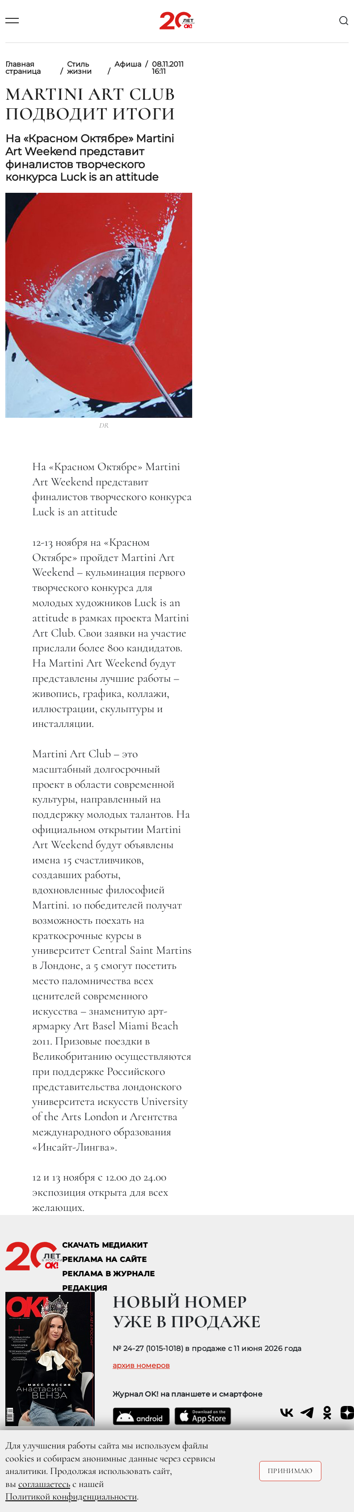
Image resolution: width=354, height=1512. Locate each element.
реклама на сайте (104, 1259)
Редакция (85, 1288)
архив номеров (141, 1366)
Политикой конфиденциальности (71, 1496)
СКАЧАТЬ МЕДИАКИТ (105, 1245)
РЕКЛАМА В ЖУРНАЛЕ (108, 1274)
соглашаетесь (44, 1484)
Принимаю (290, 1470)
